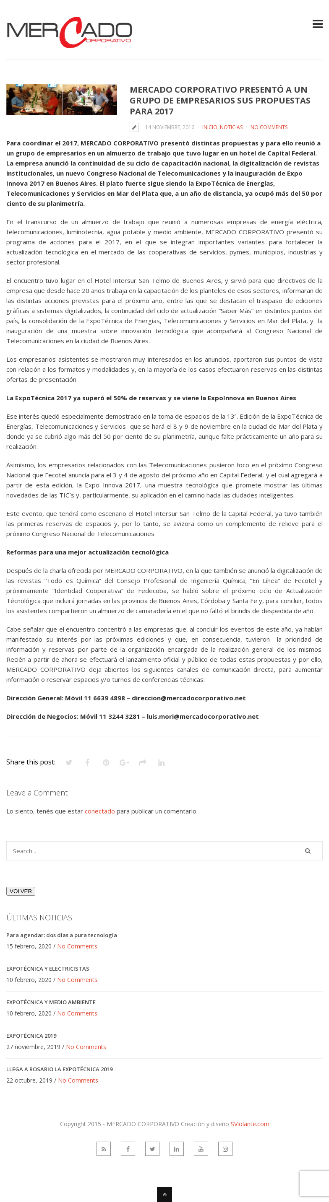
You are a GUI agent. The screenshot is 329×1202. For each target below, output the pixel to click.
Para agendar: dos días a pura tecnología (61, 935)
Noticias (231, 127)
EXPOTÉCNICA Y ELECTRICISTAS (47, 968)
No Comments (269, 127)
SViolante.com (250, 1124)
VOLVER (21, 891)
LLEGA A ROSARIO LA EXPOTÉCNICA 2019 (59, 1069)
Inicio (209, 127)
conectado (100, 811)
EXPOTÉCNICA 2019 (31, 1035)
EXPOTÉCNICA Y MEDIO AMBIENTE (51, 1002)
